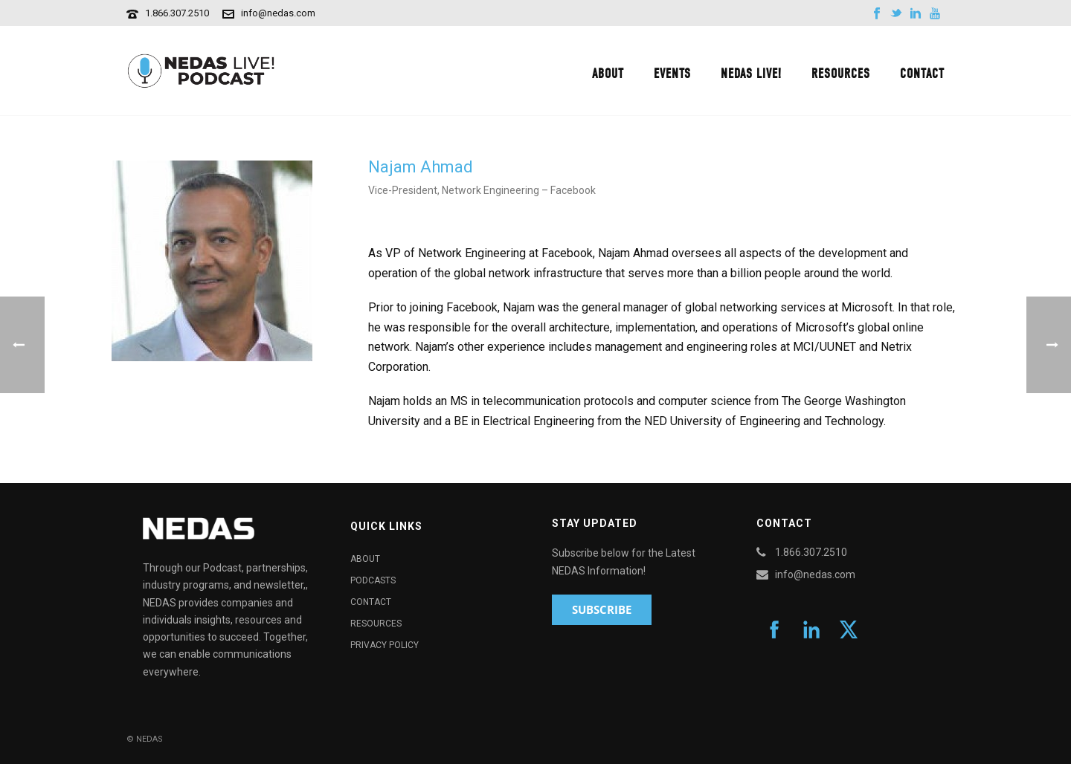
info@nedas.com (278, 13)
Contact (922, 74)
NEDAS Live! (751, 74)
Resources (840, 74)
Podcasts (373, 580)
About (608, 74)
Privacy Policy (384, 645)
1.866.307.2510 (177, 13)
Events (672, 74)
